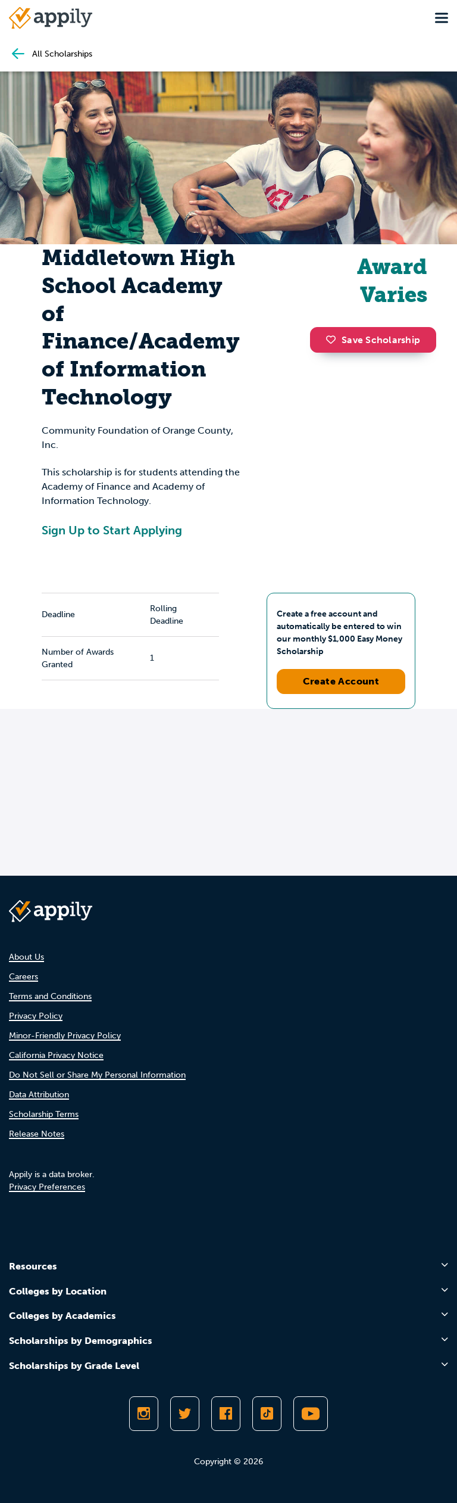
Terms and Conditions (50, 996)
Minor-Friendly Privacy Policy (65, 1036)
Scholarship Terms (44, 1114)
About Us (26, 957)
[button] (334, 339)
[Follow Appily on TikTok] (266, 1413)
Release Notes (36, 1134)
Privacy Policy (35, 1016)
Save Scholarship (373, 340)
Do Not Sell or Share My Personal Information (97, 1075)
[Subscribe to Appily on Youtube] (310, 1413)
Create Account (341, 681)
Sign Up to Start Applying (112, 530)
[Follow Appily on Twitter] (184, 1413)
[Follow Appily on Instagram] (143, 1413)
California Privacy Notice (56, 1055)
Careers (23, 977)
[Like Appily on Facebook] (225, 1413)
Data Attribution (39, 1095)
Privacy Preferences (47, 1187)
